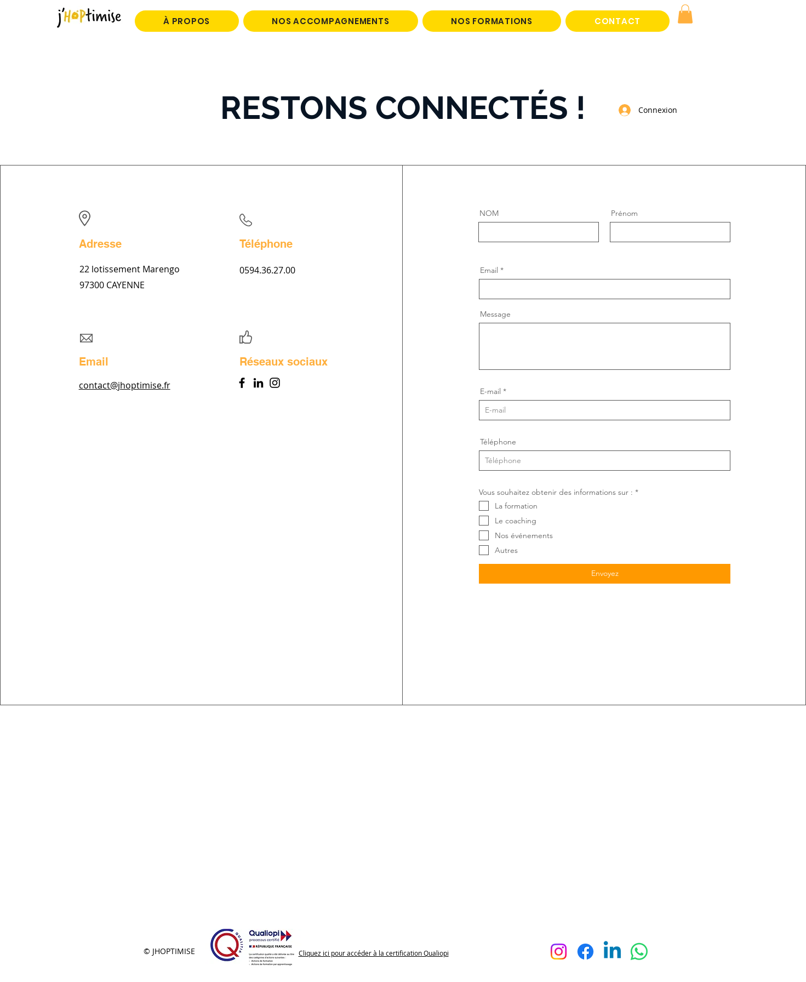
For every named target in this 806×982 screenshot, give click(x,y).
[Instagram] (275, 383)
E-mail (490, 391)
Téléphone (498, 442)
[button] (685, 14)
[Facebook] (242, 383)
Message (495, 314)
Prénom (624, 213)
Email (489, 270)
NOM (489, 213)
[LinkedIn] (258, 383)
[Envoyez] (604, 574)
